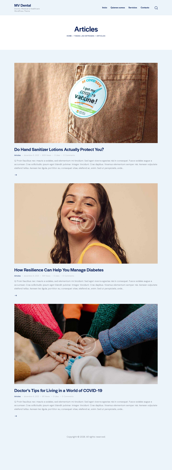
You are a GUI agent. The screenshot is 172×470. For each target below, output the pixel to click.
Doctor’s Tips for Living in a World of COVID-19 (58, 390)
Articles (17, 155)
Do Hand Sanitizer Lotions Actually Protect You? (59, 149)
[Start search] (156, 8)
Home (69, 36)
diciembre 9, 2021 (31, 155)
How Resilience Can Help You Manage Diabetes (59, 270)
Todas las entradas (84, 36)
